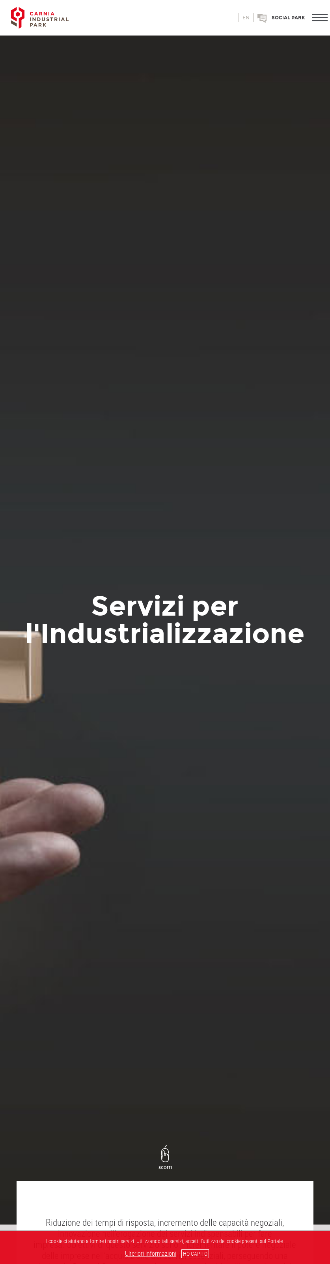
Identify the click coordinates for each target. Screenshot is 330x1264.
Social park (288, 18)
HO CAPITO (195, 1253)
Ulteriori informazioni (150, 1253)
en (246, 18)
